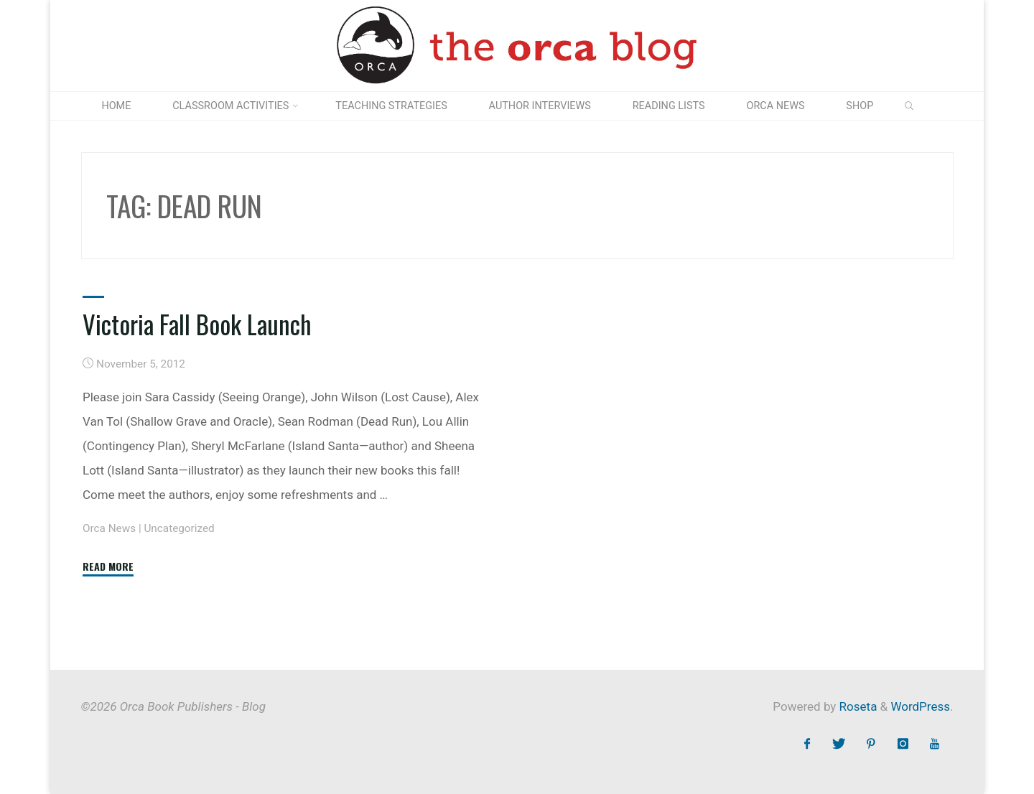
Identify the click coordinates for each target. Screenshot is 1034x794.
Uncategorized (179, 528)
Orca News (109, 528)
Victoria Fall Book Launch (197, 323)
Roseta (856, 706)
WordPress (920, 706)
